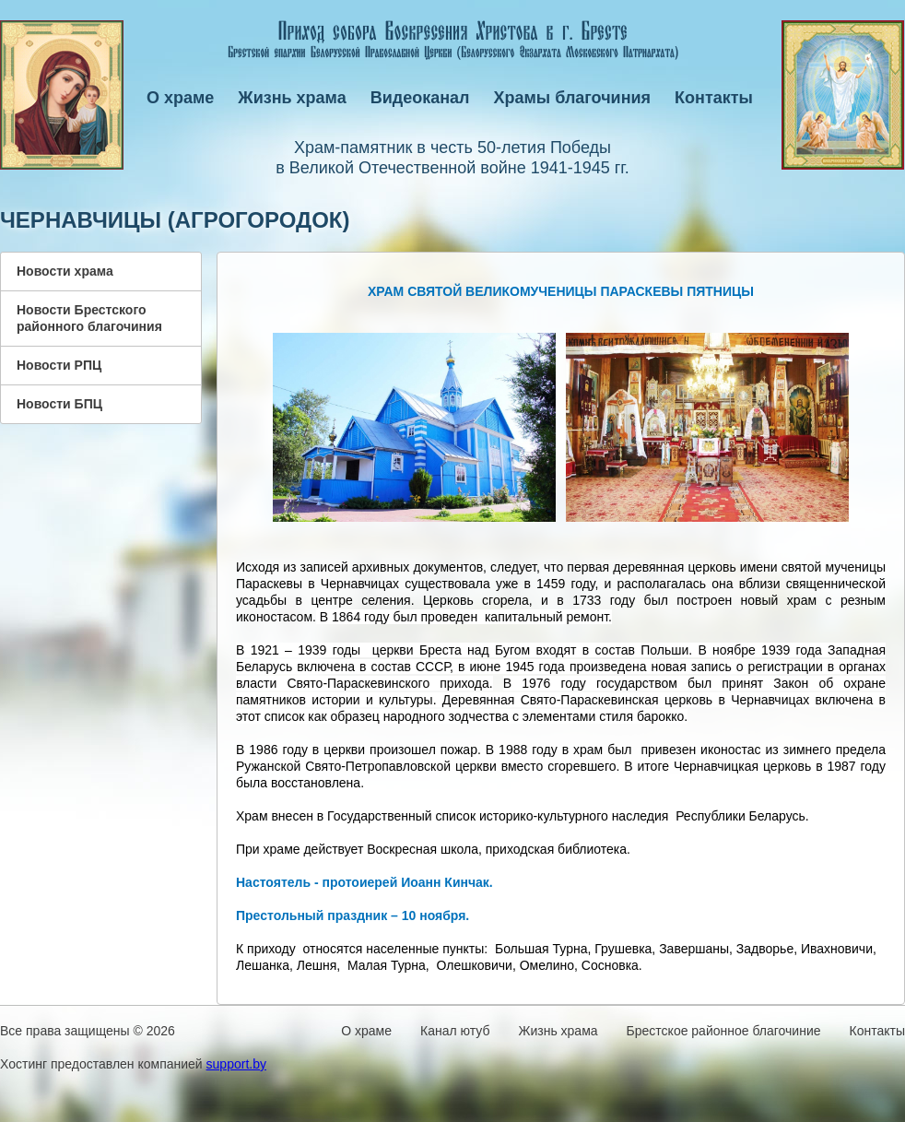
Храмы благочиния (573, 98)
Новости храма (65, 271)
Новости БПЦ (59, 403)
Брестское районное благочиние (724, 1030)
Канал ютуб (454, 1030)
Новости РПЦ (59, 365)
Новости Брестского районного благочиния (89, 318)
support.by (236, 1064)
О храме (180, 98)
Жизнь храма (292, 98)
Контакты (714, 98)
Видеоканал (420, 98)
